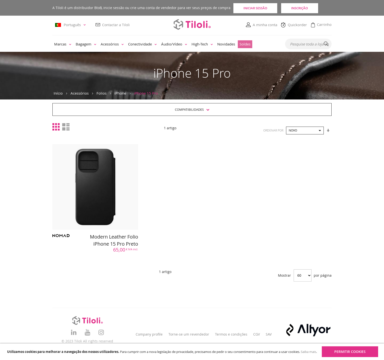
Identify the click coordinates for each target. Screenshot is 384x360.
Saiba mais (308, 351)
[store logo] (192, 24)
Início (58, 93)
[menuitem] (62, 44)
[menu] (165, 44)
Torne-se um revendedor (188, 334)
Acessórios (80, 93)
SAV (269, 334)
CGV (256, 334)
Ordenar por (273, 130)
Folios (101, 93)
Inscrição (309, 8)
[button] (71, 25)
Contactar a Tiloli (116, 24)
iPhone (120, 93)
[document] (192, 351)
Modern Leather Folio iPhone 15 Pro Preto (114, 240)
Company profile (149, 334)
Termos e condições (231, 334)
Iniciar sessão (257, 8)
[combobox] (308, 44)
